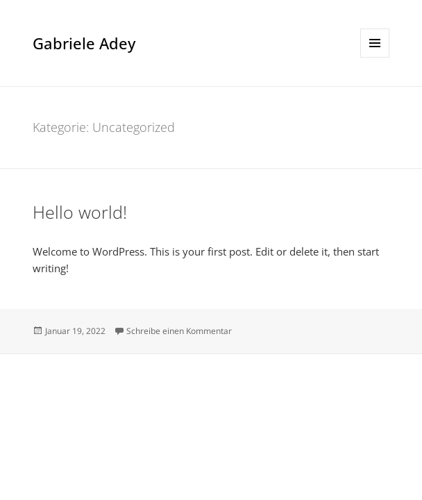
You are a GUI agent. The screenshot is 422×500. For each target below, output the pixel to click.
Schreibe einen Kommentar (179, 331)
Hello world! (80, 212)
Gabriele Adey (84, 43)
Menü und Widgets (375, 57)
